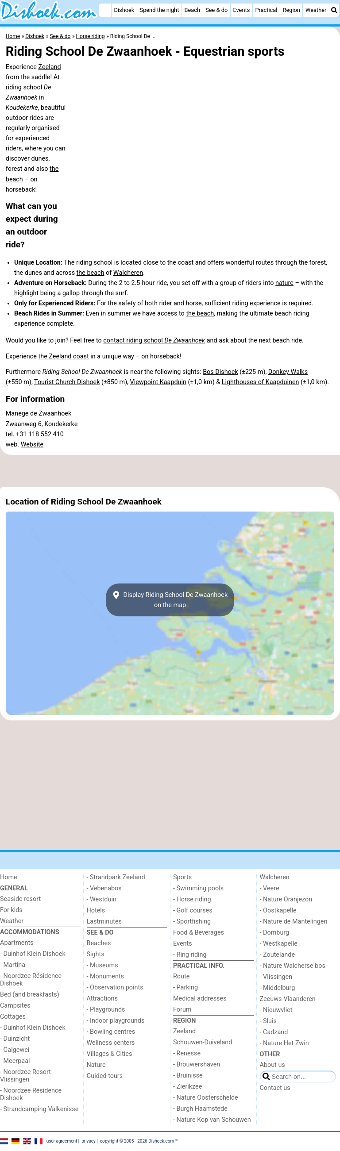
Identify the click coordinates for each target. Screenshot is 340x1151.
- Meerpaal (15, 1061)
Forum (182, 1009)
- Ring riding (190, 955)
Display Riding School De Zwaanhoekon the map (170, 600)
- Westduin (101, 899)
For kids (11, 910)
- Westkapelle (279, 943)
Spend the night (159, 10)
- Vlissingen (276, 977)
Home (8, 877)
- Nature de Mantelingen (294, 921)
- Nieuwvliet (276, 1010)
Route (181, 976)
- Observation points (115, 987)
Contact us (275, 1088)
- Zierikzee (187, 1086)
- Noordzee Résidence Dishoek (31, 979)
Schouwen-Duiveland (202, 1042)
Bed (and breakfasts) (29, 994)
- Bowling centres (111, 1032)
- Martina (12, 965)
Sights (95, 954)
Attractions (102, 998)
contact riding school (154, 340)
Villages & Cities (109, 1054)
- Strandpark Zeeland (116, 877)
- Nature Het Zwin (284, 1043)
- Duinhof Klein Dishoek (33, 954)
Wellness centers (111, 1043)
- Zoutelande (277, 955)
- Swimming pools (198, 888)
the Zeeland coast (64, 356)
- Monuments (105, 976)
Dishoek (124, 10)
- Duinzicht (15, 1039)
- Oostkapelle (278, 910)
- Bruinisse (188, 1075)
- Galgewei (14, 1050)
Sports (182, 877)
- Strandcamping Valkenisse (39, 1109)
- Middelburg (277, 988)
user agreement (61, 1141)
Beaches (99, 943)
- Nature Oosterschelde (205, 1097)
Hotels (96, 910)
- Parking (185, 987)
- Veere (269, 888)
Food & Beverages (198, 932)
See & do (216, 10)
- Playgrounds (106, 1009)
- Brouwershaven (196, 1064)
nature (284, 283)
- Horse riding (192, 899)
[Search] (334, 10)
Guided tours (105, 1076)
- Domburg (275, 932)
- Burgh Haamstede (200, 1109)
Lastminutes (104, 921)
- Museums (102, 965)
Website (32, 444)
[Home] (105, 10)
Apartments (17, 943)
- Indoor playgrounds (116, 1020)
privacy (88, 1141)
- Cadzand (274, 1032)
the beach (90, 273)
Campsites (15, 1005)
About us (272, 1065)
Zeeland (50, 67)
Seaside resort (20, 899)
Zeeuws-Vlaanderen (288, 999)
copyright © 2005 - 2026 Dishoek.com (137, 1141)
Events (241, 10)
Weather (315, 10)
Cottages (13, 1016)
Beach (192, 10)
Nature (96, 1065)
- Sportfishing (192, 921)
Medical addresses (200, 998)
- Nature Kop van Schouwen (212, 1120)
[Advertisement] (170, 471)
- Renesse (187, 1053)
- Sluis (268, 1021)
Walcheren (128, 273)
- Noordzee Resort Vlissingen (25, 1075)
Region (291, 10)
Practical (266, 10)
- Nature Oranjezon (286, 899)
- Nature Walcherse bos (292, 966)
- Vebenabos (104, 888)
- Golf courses (192, 910)
